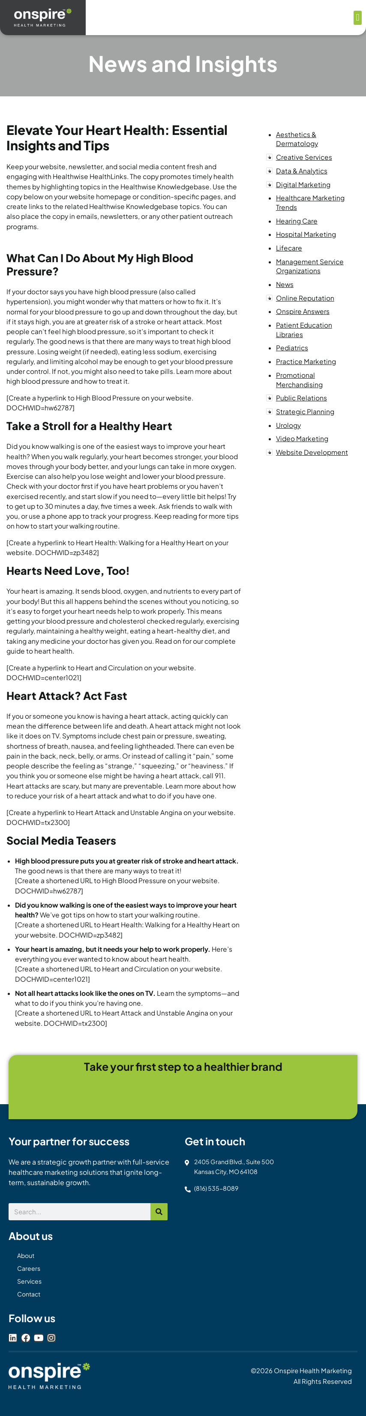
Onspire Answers (303, 311)
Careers (28, 1268)
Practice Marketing (306, 361)
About (25, 1255)
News (285, 284)
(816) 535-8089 (216, 1188)
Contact (28, 1294)
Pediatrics (292, 348)
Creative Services (304, 157)
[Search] (159, 1211)
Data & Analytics (301, 171)
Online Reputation (305, 298)
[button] (358, 18)
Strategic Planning (305, 411)
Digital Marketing (303, 184)
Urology (288, 425)
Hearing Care (297, 221)
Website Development (312, 452)
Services (29, 1281)
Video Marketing (302, 438)
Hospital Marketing (306, 234)
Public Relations (301, 398)
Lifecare (289, 248)
